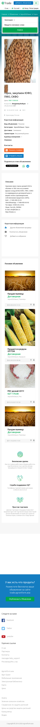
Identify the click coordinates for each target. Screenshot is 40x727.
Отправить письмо (14, 156)
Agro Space (6, 675)
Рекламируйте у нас (10, 662)
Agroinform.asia (8, 671)
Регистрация (34, 8)
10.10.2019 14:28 (12, 110)
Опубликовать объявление (20, 599)
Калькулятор (7, 712)
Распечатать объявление (18, 232)
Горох (35, 14)
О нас (4, 648)
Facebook (8, 620)
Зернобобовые (25, 14)
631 (14, 106)
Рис (20, 396)
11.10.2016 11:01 (14, 441)
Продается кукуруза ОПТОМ (17, 350)
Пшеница (22, 299)
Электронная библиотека (12, 681)
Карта (4, 685)
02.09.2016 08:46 (14, 360)
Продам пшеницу (16, 294)
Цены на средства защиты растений (16, 708)
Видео (4, 715)
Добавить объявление (23, 3)
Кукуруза (22, 357)
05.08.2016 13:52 (14, 305)
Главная (4, 14)
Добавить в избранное (18, 236)
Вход (26, 8)
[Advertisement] (20, 554)
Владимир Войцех (19, 104)
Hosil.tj (4, 698)
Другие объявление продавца (20, 227)
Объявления (13, 14)
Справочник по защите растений (15, 705)
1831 (23, 110)
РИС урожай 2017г (16, 391)
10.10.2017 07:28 (14, 402)
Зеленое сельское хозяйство (13, 701)
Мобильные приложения (12, 678)
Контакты (5, 655)
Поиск (20, 30)
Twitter (7, 628)
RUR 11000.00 (13, 100)
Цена (4, 688)
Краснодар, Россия (12, 115)
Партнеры (6, 651)
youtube (7, 636)
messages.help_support (11, 658)
